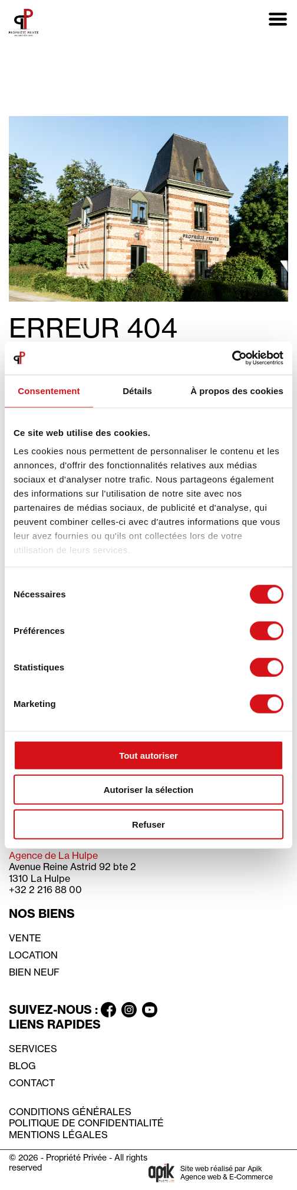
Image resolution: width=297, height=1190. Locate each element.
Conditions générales (70, 1112)
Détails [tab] (137, 390)
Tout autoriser (148, 755)
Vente (25, 938)
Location (33, 955)
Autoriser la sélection (149, 790)
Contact (32, 1083)
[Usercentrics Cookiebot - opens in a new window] (231, 358)
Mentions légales (58, 1135)
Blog (22, 1066)
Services (33, 1049)
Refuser (148, 824)
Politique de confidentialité (86, 1123)
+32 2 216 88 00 (45, 889)
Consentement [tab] (49, 390)
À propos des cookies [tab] (236, 390)
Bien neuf (34, 972)
